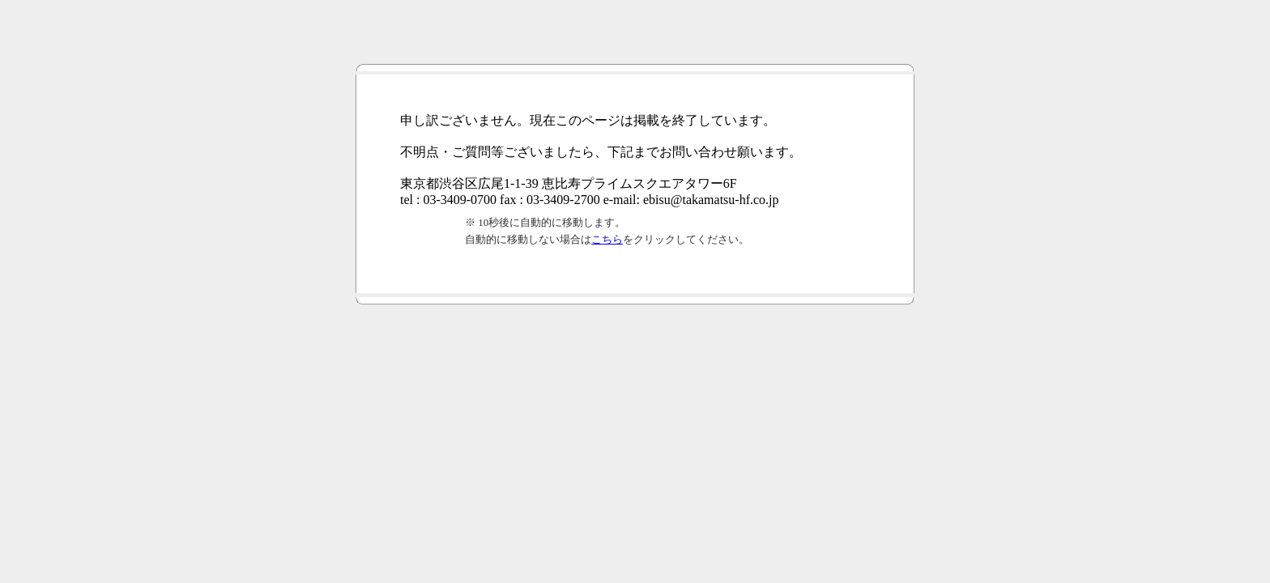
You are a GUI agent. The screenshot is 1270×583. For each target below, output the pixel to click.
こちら (607, 239)
